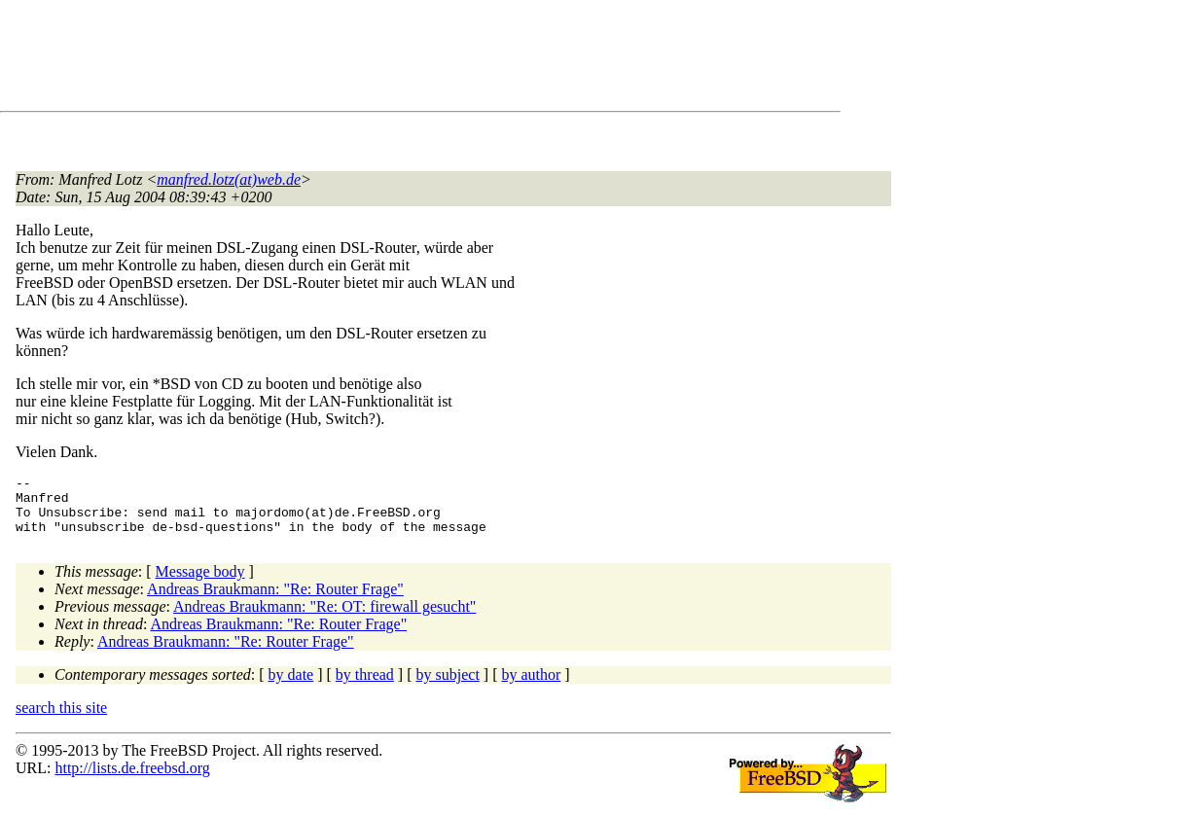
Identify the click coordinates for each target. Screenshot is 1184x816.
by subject (448, 686)
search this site (61, 719)
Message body (200, 583)
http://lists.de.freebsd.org (131, 779)
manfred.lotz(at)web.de (229, 179)
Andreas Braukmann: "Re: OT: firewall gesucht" (324, 618)
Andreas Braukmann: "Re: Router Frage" (275, 600)
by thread (365, 686)
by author (530, 686)
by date (291, 686)
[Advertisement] (370, 59)
